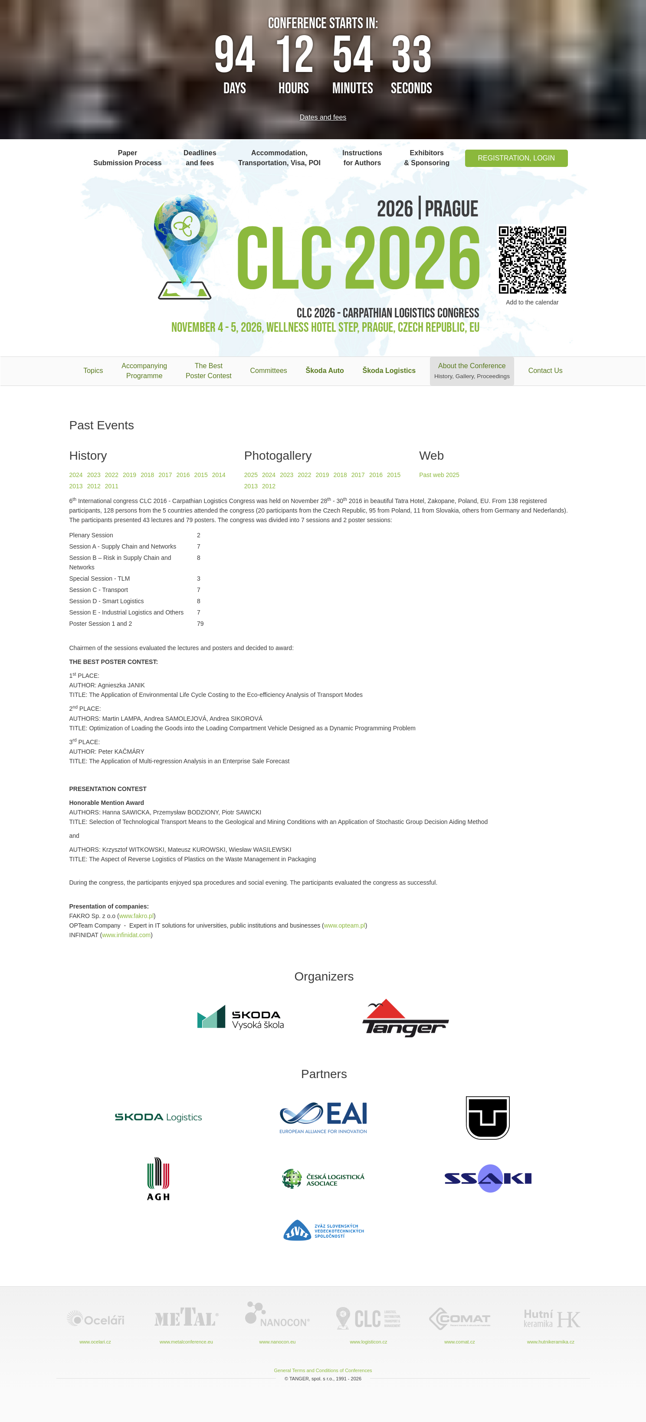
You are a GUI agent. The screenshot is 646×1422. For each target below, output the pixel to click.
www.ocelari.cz (95, 1322)
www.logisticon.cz (368, 1322)
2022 (111, 474)
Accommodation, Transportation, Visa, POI (279, 158)
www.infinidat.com (126, 935)
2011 (111, 486)
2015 (201, 474)
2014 (219, 474)
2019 (129, 474)
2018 (147, 474)
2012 (94, 486)
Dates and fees (323, 117)
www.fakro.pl (136, 915)
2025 (251, 474)
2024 (76, 474)
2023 (94, 474)
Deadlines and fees (200, 158)
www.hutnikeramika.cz (551, 1322)
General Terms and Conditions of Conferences (323, 1370)
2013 (76, 486)
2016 (183, 474)
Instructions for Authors (362, 158)
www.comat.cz (460, 1322)
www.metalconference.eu (186, 1322)
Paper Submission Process (127, 158)
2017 (165, 474)
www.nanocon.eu (278, 1322)
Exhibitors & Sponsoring (426, 158)
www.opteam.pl (344, 925)
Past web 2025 (439, 474)
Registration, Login (516, 158)
